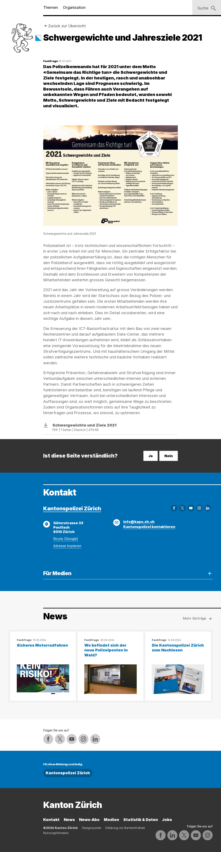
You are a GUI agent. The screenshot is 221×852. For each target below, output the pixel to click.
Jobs (167, 819)
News (69, 819)
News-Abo (89, 819)
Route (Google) (65, 539)
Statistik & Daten (140, 819)
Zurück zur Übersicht (67, 25)
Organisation (74, 7)
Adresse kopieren (67, 546)
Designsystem (91, 828)
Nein (168, 456)
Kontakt (51, 819)
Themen (50, 7)
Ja (150, 456)
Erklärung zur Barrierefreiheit (125, 828)
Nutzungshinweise (55, 833)
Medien (111, 819)
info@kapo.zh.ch (139, 522)
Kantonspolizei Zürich (72, 508)
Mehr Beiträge (198, 618)
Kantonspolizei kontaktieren (149, 527)
